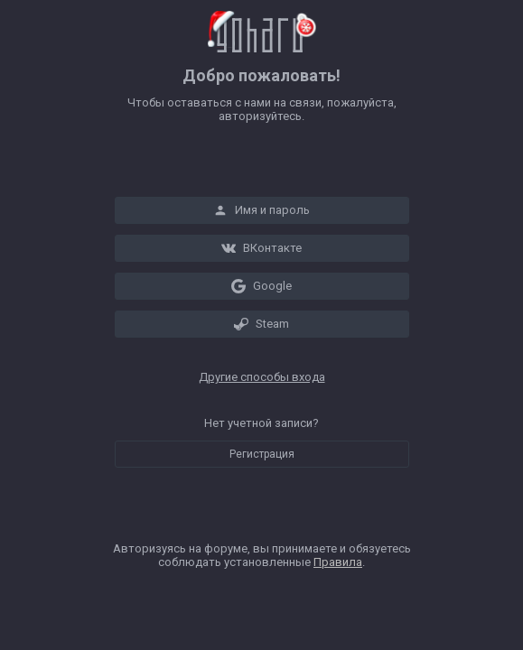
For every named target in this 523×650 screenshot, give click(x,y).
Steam (261, 324)
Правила (337, 562)
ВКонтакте (261, 248)
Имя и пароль (261, 210)
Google (261, 286)
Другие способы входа (262, 377)
